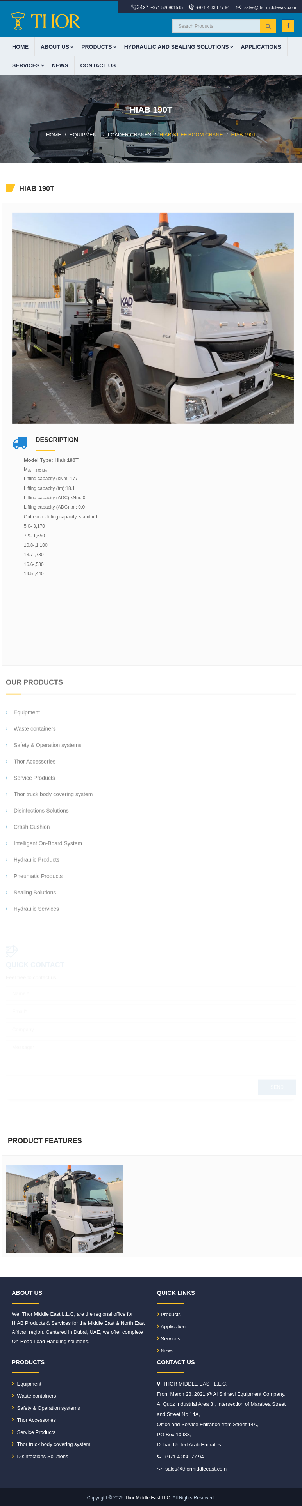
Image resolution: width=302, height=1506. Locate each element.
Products (169, 1314)
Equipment (26, 1384)
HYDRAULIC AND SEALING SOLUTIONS (176, 47)
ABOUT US (55, 47)
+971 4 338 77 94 (213, 7)
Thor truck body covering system (51, 1444)
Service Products (33, 1432)
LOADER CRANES (129, 135)
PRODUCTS (96, 47)
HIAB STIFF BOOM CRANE (191, 135)
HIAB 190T (243, 135)
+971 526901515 (166, 7)
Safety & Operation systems (46, 1408)
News (60, 65)
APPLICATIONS (261, 47)
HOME (20, 47)
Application (171, 1326)
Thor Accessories (34, 1420)
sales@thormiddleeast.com (270, 7)
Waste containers (34, 1396)
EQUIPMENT (85, 135)
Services (26, 65)
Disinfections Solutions (40, 1456)
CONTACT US (98, 65)
